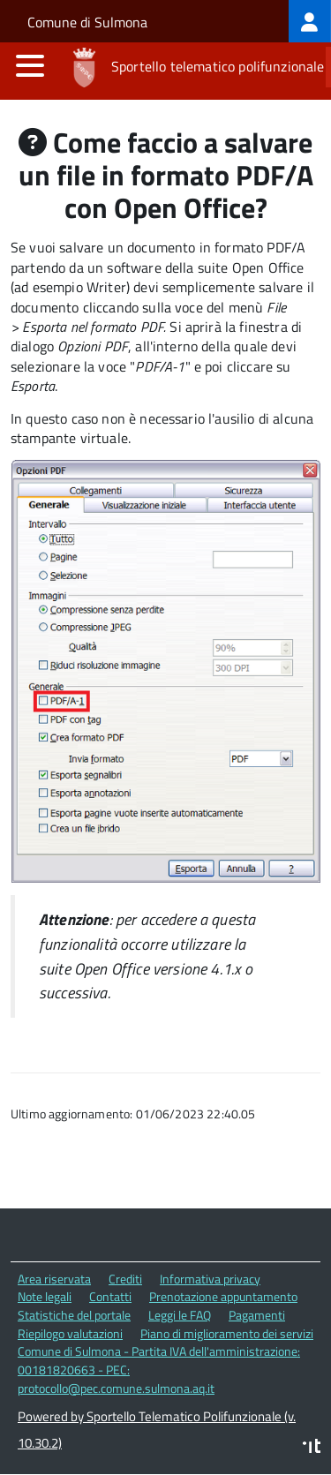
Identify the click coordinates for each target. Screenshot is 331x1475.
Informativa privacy (210, 1278)
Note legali (44, 1296)
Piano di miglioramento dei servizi (226, 1333)
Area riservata (54, 1278)
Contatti (110, 1296)
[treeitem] (310, 21)
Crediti (125, 1278)
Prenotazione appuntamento (223, 1296)
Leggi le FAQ (179, 1315)
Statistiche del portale (74, 1315)
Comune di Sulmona (87, 22)
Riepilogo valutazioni (70, 1333)
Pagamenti (257, 1315)
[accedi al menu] (30, 65)
